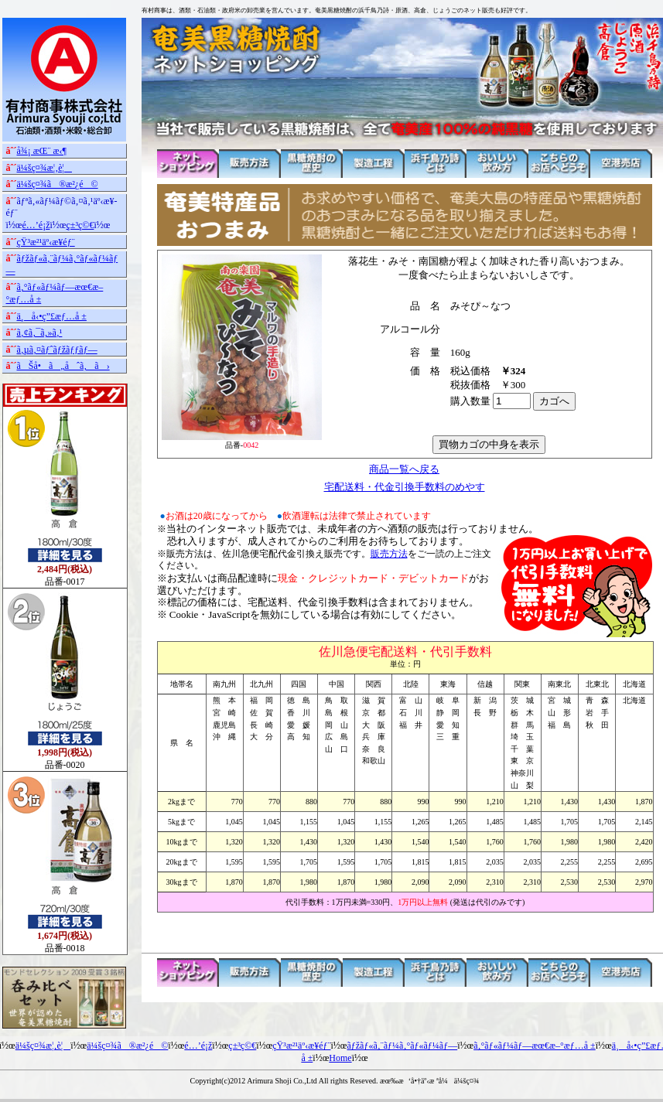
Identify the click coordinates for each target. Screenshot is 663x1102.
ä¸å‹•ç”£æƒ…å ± (52, 316)
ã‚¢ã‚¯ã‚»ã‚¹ (40, 332)
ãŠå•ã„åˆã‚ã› (63, 365)
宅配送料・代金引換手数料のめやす (404, 487)
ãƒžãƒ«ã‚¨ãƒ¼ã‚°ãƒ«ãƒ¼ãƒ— (402, 1045)
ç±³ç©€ (80, 225)
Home (340, 1058)
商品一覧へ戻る (404, 469)
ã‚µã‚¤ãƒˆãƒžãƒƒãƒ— (57, 349)
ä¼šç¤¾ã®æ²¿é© (57, 184)
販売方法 (389, 553)
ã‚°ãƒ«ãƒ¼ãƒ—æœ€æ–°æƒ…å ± (534, 1045)
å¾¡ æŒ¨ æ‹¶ (42, 150)
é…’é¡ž (36, 225)
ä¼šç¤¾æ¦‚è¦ (44, 167)
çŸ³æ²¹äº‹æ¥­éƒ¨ (46, 242)
